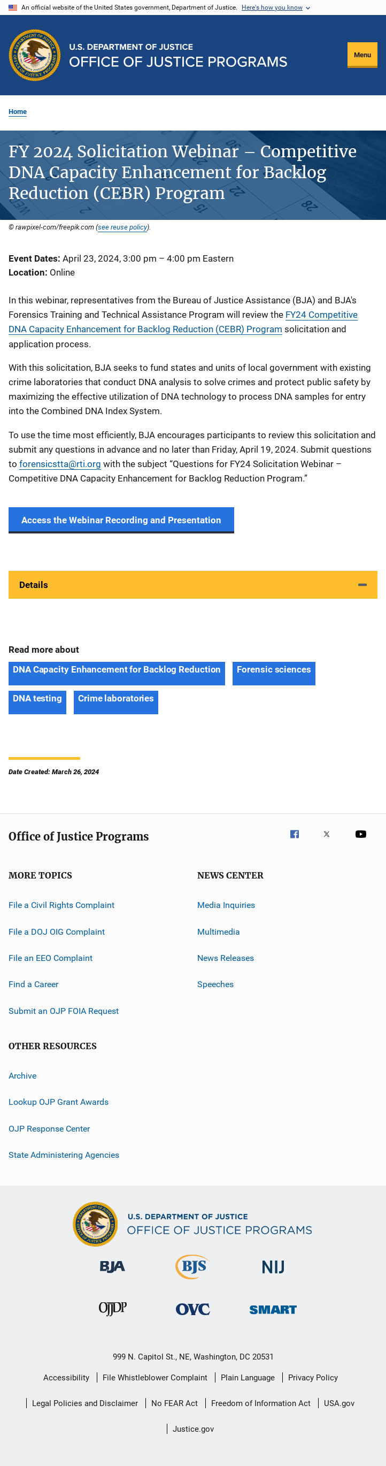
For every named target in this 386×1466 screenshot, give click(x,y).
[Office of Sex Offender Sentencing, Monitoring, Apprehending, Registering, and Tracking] (273, 1316)
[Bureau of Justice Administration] (112, 1275)
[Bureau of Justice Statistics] (192, 1281)
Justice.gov (193, 1429)
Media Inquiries (226, 905)
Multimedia (218, 931)
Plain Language (248, 1378)
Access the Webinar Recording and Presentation (121, 520)
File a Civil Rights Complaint (61, 905)
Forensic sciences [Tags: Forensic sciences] (274, 669)
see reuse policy (122, 227)
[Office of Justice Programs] (35, 55)
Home (18, 112)
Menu (362, 55)
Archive (22, 1076)
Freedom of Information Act (261, 1403)
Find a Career (33, 984)
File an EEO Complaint (50, 958)
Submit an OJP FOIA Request (64, 1011)
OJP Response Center (49, 1129)
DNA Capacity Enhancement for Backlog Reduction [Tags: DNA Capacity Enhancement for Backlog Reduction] (117, 669)
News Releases (225, 958)
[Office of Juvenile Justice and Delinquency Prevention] (113, 1318)
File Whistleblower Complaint (155, 1378)
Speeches (215, 984)
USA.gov (339, 1403)
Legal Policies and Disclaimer (85, 1403)
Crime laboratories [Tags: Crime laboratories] (116, 698)
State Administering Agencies (64, 1155)
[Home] (178, 55)
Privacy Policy (313, 1378)
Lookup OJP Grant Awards (59, 1102)
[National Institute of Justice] (273, 1275)
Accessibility (66, 1378)
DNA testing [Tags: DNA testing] (37, 698)
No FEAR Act (174, 1403)
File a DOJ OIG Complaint (57, 931)
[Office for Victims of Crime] (193, 1317)
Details (33, 584)
